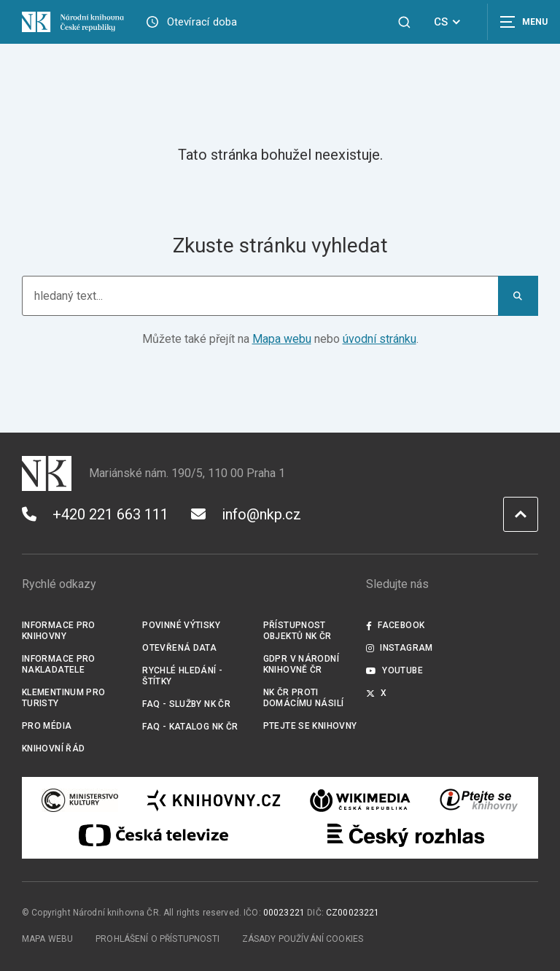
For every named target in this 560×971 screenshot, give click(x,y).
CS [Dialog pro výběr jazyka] (449, 22)
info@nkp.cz (246, 514)
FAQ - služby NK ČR (186, 704)
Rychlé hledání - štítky (182, 675)
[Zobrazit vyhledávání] (404, 22)
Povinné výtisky (181, 625)
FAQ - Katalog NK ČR (190, 727)
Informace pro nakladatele (59, 664)
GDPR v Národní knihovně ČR (301, 664)
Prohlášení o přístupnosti (157, 939)
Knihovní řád (53, 748)
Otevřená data (179, 648)
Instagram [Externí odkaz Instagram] (399, 648)
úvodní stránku (379, 339)
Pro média (46, 726)
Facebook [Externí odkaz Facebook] (395, 625)
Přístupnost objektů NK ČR (297, 630)
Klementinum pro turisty (64, 697)
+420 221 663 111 (95, 514)
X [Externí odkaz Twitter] (376, 693)
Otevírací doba (202, 21)
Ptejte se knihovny (310, 726)
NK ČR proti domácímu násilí (303, 697)
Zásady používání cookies (303, 939)
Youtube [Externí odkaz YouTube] (394, 670)
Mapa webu (281, 339)
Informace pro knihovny (59, 630)
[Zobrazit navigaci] (523, 22)
